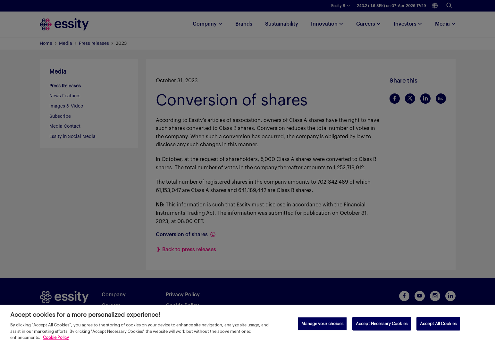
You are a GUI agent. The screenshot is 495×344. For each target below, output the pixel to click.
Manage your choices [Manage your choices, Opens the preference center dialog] (322, 324)
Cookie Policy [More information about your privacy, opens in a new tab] (56, 337)
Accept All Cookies (438, 324)
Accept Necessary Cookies (381, 324)
